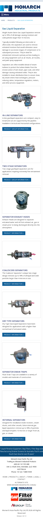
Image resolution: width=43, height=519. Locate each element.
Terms (29, 477)
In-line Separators (12, 115)
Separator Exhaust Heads (16, 217)
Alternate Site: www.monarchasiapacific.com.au (21, 483)
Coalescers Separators (15, 270)
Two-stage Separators (14, 166)
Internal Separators (13, 420)
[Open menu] (2, 15)
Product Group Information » (16, 129)
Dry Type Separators (13, 321)
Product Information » (14, 233)
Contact (21, 479)
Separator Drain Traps (14, 371)
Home (3, 20)
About (22, 477)
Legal (36, 477)
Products (11, 20)
